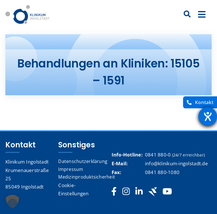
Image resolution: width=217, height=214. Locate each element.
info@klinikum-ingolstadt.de (176, 163)
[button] (12, 201)
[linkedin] (139, 191)
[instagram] (126, 191)
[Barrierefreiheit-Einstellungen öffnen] (207, 116)
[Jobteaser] (152, 191)
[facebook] (114, 191)
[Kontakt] (200, 102)
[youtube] (167, 191)
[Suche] (187, 14)
